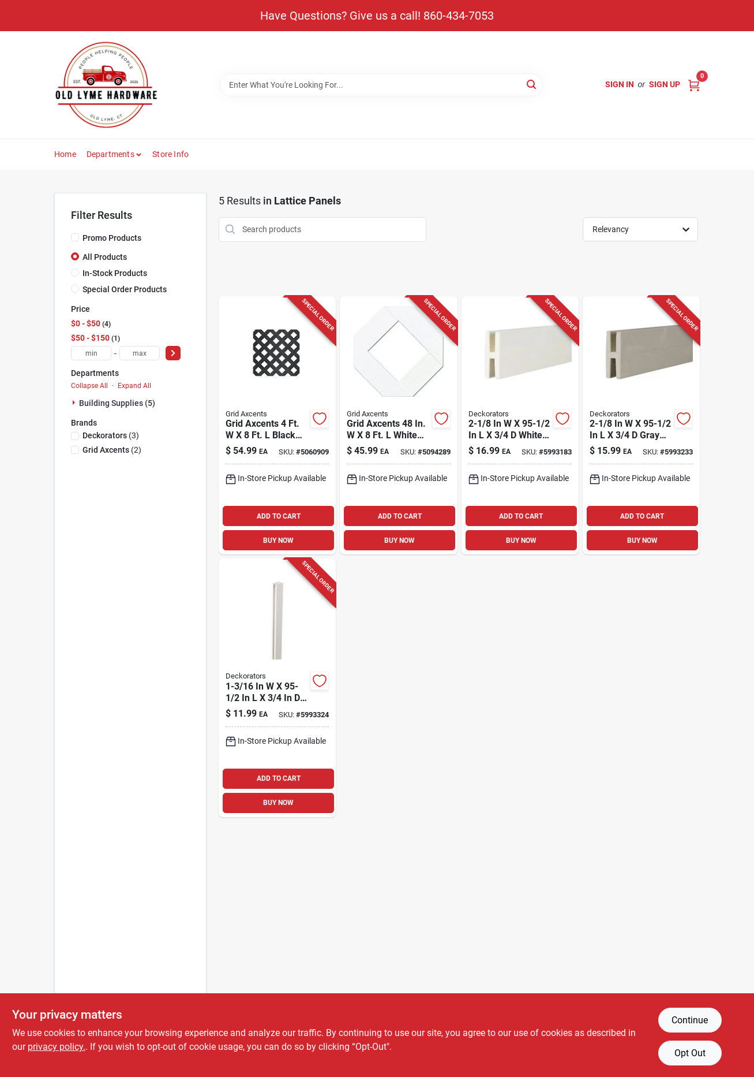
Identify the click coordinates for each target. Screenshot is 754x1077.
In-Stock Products (114, 273)
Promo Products (111, 238)
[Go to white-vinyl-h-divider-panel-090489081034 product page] (520, 425)
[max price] (139, 353)
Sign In (619, 84)
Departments (110, 154)
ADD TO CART (279, 516)
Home (65, 154)
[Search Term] (381, 84)
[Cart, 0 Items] (694, 85)
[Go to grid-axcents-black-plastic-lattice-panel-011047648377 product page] (277, 425)
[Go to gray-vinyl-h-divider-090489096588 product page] (641, 425)
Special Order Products (124, 289)
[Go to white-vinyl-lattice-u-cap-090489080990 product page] (277, 687)
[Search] (532, 84)
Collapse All (89, 386)
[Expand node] (75, 402)
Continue (690, 1020)
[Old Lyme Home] (106, 85)
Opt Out (690, 1053)
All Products (104, 257)
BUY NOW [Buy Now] (278, 540)
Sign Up (664, 84)
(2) (111, 449)
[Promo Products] (75, 237)
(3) (110, 435)
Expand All (134, 386)
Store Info (170, 154)
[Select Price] (173, 353)
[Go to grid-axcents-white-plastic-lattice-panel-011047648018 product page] (398, 425)
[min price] (91, 353)
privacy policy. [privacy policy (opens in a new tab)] (56, 1046)
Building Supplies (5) (117, 403)
